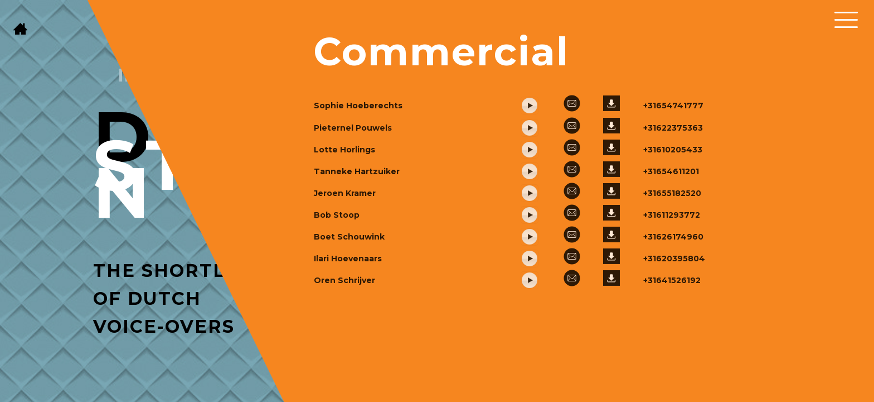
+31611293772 (671, 243)
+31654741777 (673, 133)
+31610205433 (672, 178)
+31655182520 (672, 221)
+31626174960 (673, 265)
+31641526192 (672, 308)
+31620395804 (674, 286)
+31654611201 (671, 199)
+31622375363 (673, 156)
